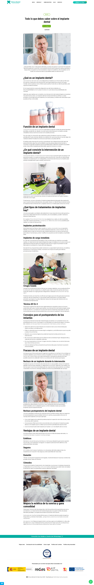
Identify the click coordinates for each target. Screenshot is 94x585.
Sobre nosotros (48, 2)
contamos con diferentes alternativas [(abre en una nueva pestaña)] (50, 220)
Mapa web (22, 544)
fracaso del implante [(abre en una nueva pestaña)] (29, 356)
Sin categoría (46, 26)
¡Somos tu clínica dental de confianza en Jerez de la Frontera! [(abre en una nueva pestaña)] (44, 524)
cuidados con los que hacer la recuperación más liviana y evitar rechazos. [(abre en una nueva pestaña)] (45, 324)
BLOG (46, 14)
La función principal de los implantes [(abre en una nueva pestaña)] (33, 129)
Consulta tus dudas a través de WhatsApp (47, 536)
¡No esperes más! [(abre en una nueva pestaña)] (28, 521)
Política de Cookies (56, 544)
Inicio (33, 2)
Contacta (59, 2)
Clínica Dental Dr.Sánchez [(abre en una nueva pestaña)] (37, 219)
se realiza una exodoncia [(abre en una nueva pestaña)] (53, 228)
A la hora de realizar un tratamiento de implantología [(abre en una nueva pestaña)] (38, 155)
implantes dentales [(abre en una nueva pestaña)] (31, 80)
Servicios (39, 2)
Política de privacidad (69, 544)
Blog (54, 2)
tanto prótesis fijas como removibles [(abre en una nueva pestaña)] (40, 467)
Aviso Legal (47, 544)
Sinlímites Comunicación (61, 577)
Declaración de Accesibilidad (34, 544)
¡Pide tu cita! (80, 2)
